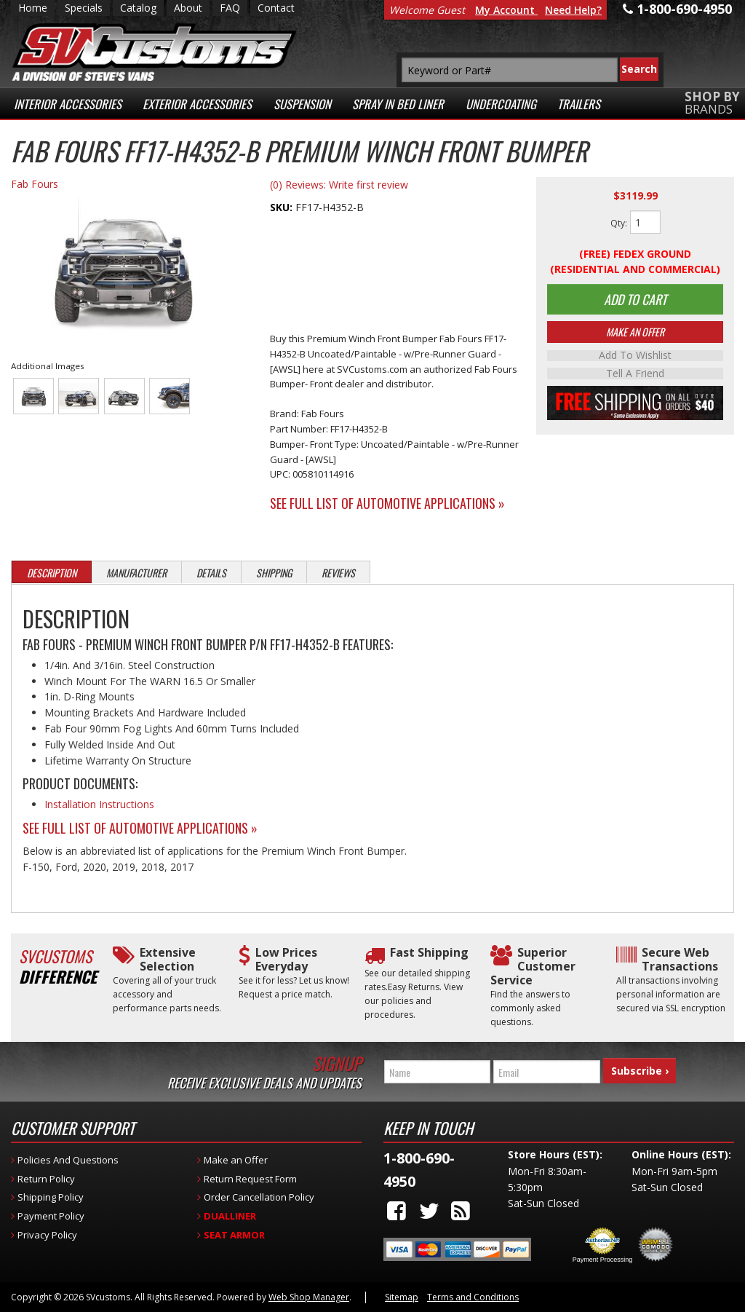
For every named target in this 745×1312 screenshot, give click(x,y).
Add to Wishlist (635, 358)
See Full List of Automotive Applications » (387, 503)
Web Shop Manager (308, 1297)
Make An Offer (635, 334)
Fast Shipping (429, 953)
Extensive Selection (168, 959)
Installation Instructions (99, 804)
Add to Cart (635, 300)
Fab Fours (34, 184)
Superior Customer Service (532, 967)
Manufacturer (136, 572)
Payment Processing (603, 1259)
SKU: (282, 207)
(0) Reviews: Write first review (339, 184)
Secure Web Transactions (680, 959)
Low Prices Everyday (286, 959)
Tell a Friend (635, 376)
